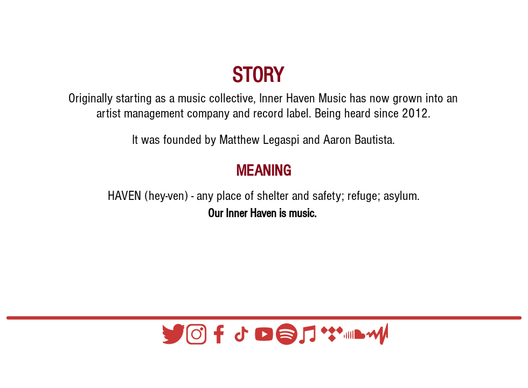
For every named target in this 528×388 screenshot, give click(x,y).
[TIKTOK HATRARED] (241, 334)
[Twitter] (173, 334)
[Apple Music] (309, 334)
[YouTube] (264, 334)
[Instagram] (196, 334)
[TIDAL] (332, 334)
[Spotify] (286, 334)
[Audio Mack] (377, 334)
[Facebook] (219, 334)
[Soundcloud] (354, 334)
